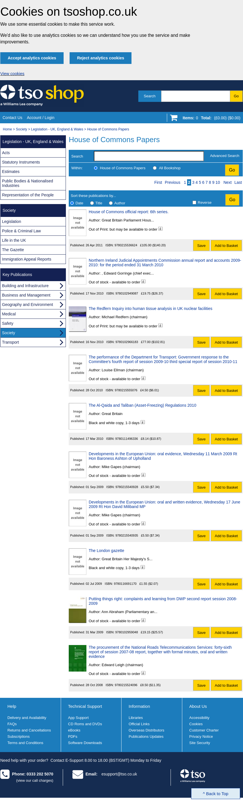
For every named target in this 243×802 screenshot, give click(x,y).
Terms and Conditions (25, 743)
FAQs (12, 724)
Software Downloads (85, 743)
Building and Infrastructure (25, 285)
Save (201, 245)
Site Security (199, 743)
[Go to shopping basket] (210, 119)
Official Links (139, 724)
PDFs (73, 736)
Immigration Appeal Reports (26, 259)
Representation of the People (28, 195)
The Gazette (13, 249)
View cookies (12, 73)
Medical (9, 314)
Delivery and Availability (26, 718)
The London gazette (106, 550)
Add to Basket (226, 245)
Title (98, 203)
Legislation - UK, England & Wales (57, 129)
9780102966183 (127, 342)
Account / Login (40, 117)
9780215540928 (127, 487)
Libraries (136, 718)
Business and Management (26, 295)
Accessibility (199, 718)
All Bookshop (170, 168)
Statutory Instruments (21, 162)
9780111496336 (126, 438)
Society (21, 129)
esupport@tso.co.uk (119, 774)
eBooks (74, 730)
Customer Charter (204, 730)
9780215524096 (126, 685)
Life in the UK (14, 240)
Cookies (196, 724)
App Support (78, 718)
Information (139, 706)
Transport (10, 342)
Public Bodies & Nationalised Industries (27, 183)
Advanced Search (224, 156)
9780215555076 (126, 390)
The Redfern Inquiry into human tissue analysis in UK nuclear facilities (150, 308)
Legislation (11, 221)
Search (149, 96)
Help (11, 706)
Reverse (204, 202)
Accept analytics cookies (32, 58)
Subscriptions (18, 736)
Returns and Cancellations (29, 730)
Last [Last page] (238, 182)
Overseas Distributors (146, 730)
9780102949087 (127, 293)
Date (79, 203)
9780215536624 (126, 245)
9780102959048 (126, 632)
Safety (7, 323)
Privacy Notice (201, 736)
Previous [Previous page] (172, 182)
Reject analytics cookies (100, 58)
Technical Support (85, 706)
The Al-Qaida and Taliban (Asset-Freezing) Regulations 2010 (142, 405)
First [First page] (158, 182)
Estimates (10, 171)
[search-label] (149, 156)
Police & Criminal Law (21, 231)
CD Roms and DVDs (85, 724)
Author (119, 203)
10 (218, 182)
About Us (198, 706)
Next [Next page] (227, 182)
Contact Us (12, 117)
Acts (6, 152)
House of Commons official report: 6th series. (129, 211)
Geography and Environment (27, 304)
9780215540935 (127, 535)
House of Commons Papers (108, 129)
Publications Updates (146, 736)
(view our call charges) (34, 780)
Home (7, 129)
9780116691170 (125, 583)
